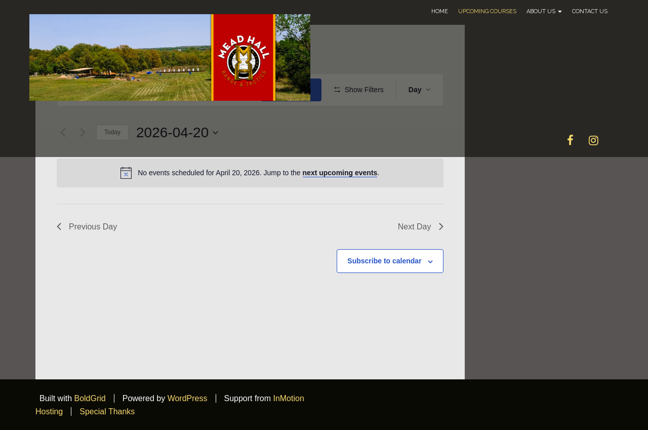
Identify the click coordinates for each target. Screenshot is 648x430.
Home (439, 11)
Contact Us (590, 11)
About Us (544, 11)
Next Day (420, 226)
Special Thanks (107, 411)
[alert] (250, 173)
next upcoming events (340, 173)
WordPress (188, 398)
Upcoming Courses (487, 11)
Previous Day (87, 226)
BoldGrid (89, 398)
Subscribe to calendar (384, 261)
